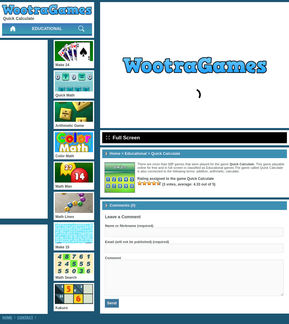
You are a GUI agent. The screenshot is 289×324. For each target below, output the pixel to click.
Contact (25, 317)
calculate (232, 171)
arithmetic (217, 171)
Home (115, 153)
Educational (47, 28)
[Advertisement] (24, 129)
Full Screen (123, 138)
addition (202, 171)
